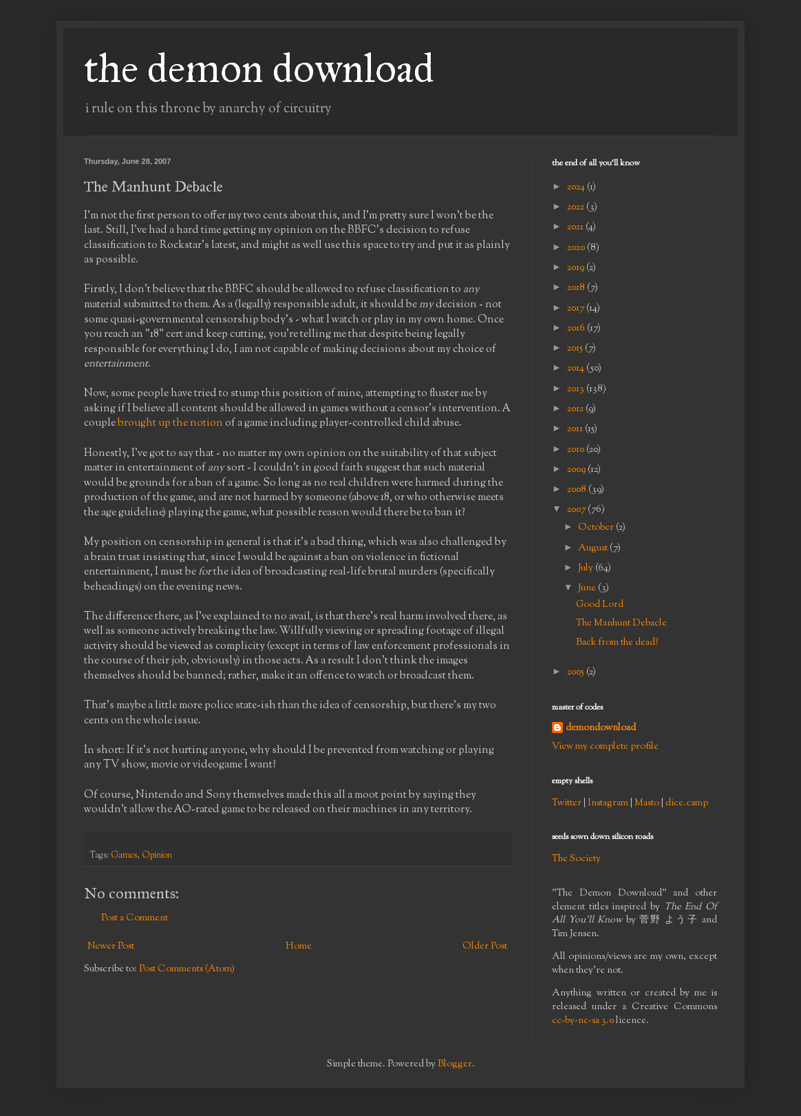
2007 (577, 510)
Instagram (608, 803)
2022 (576, 207)
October (597, 528)
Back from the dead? (617, 643)
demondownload (601, 728)
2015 (576, 348)
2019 (576, 268)
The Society (576, 859)
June (588, 588)
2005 (576, 672)
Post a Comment (134, 918)
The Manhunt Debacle (621, 623)
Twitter (566, 803)
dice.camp (686, 803)
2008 (577, 490)
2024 (577, 187)
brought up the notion (170, 423)
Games (124, 855)
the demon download (259, 68)
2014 (576, 368)
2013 (576, 389)
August (594, 548)
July (586, 568)
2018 (577, 288)
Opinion (157, 855)
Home (299, 946)
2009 (577, 470)
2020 (577, 248)
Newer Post (110, 946)
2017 (576, 309)
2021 (576, 227)
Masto (646, 803)
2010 (576, 450)
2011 (576, 429)
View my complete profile (605, 747)
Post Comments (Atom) (187, 969)
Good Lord (599, 605)
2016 (577, 328)
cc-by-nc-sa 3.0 (583, 1021)
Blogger (455, 1064)
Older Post (484, 946)
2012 (576, 409)
